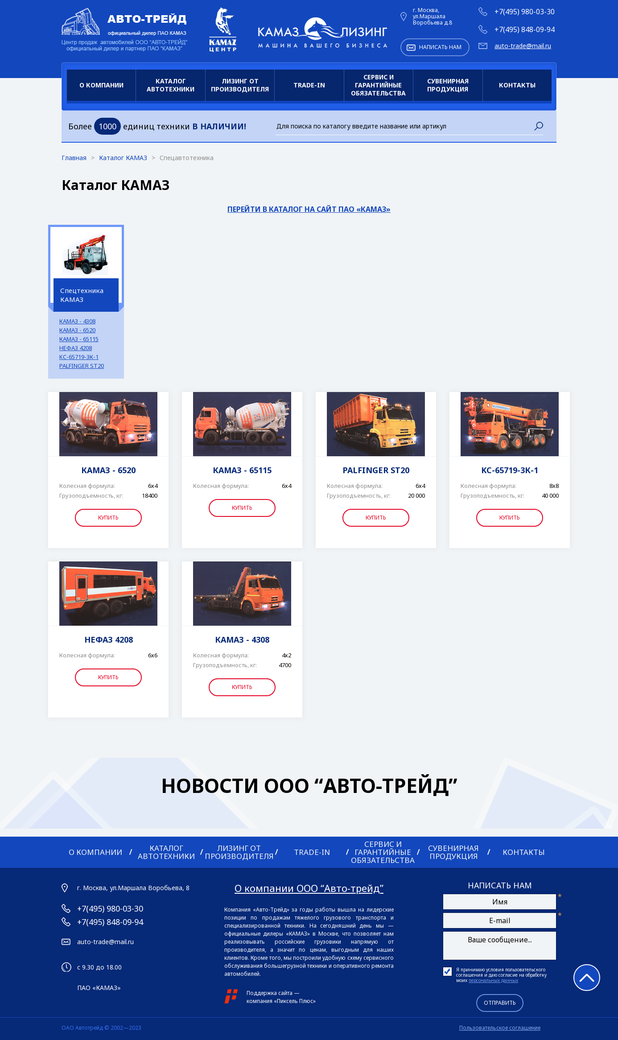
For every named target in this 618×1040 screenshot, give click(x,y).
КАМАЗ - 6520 (77, 330)
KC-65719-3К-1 (79, 357)
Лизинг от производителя (240, 85)
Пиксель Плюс (295, 1001)
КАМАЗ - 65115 (79, 339)
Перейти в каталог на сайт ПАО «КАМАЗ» (309, 209)
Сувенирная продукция (448, 85)
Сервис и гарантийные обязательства (378, 85)
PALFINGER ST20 (81, 366)
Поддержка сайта (270, 993)
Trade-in (309, 85)
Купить (108, 517)
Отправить (500, 1003)
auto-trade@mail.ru (522, 46)
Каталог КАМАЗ (124, 157)
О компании (101, 85)
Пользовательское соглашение (499, 1028)
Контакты (517, 85)
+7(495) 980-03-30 (524, 11)
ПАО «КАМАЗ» (99, 987)
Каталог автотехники (170, 85)
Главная (75, 157)
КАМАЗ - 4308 (77, 321)
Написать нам (440, 47)
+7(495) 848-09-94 (524, 29)
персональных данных (493, 980)
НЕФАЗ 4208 (75, 348)
